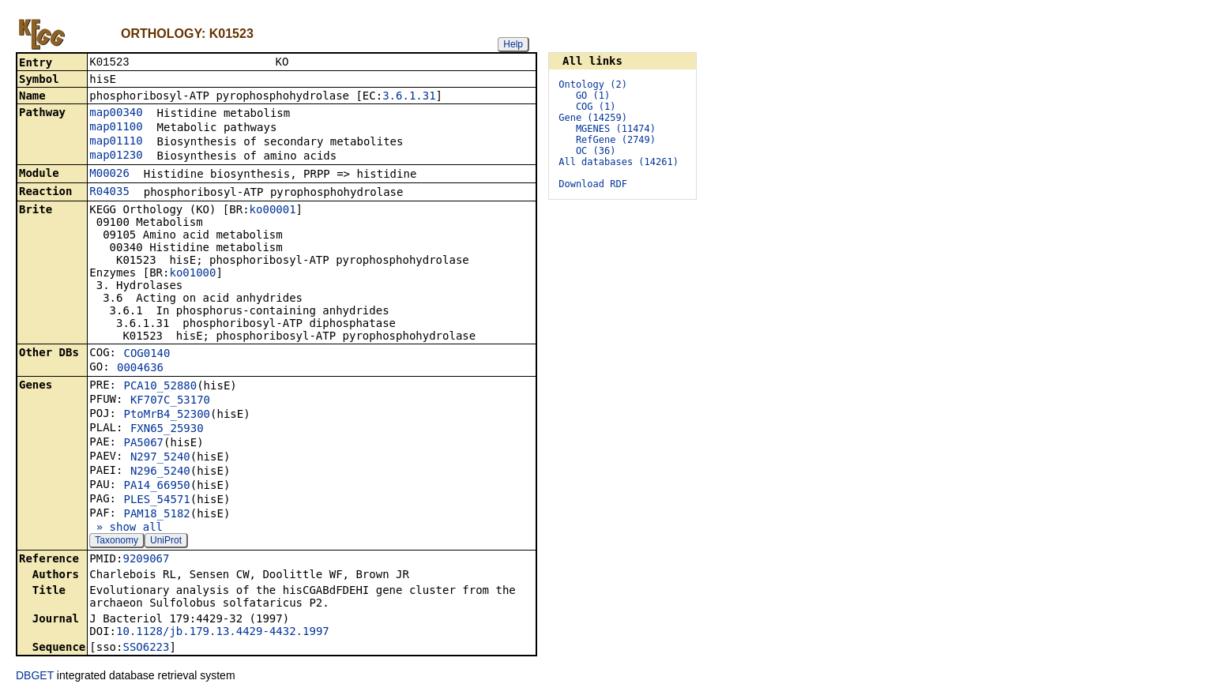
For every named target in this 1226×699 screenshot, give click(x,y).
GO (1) (593, 95)
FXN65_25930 (167, 429)
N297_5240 (160, 458)
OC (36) (596, 150)
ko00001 (273, 211)
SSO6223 (145, 648)
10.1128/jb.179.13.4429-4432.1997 (222, 632)
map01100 (115, 128)
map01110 (115, 142)
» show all (126, 528)
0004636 (140, 369)
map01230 (115, 156)
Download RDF (592, 184)
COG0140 (146, 354)
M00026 (109, 174)
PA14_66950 (156, 486)
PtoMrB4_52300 (166, 415)
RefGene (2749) (616, 139)
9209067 (145, 560)
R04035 (109, 192)
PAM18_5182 (156, 515)
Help (513, 44)
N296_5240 (160, 472)
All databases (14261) (618, 161)
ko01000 (192, 274)
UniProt (166, 541)
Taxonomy (116, 541)
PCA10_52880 (160, 387)
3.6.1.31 (408, 97)
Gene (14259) (592, 117)
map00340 (115, 113)
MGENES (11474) (616, 128)
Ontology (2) (592, 84)
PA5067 (143, 444)
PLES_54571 (156, 500)
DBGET (35, 677)
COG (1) (596, 106)
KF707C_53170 (170, 401)
